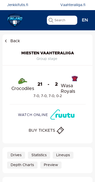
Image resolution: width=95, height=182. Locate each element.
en (85, 20)
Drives (16, 155)
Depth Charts (22, 165)
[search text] (62, 20)
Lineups (63, 155)
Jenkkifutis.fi (17, 5)
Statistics (39, 155)
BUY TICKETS (46, 130)
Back (12, 41)
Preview (51, 165)
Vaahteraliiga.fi (72, 5)
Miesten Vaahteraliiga (47, 53)
